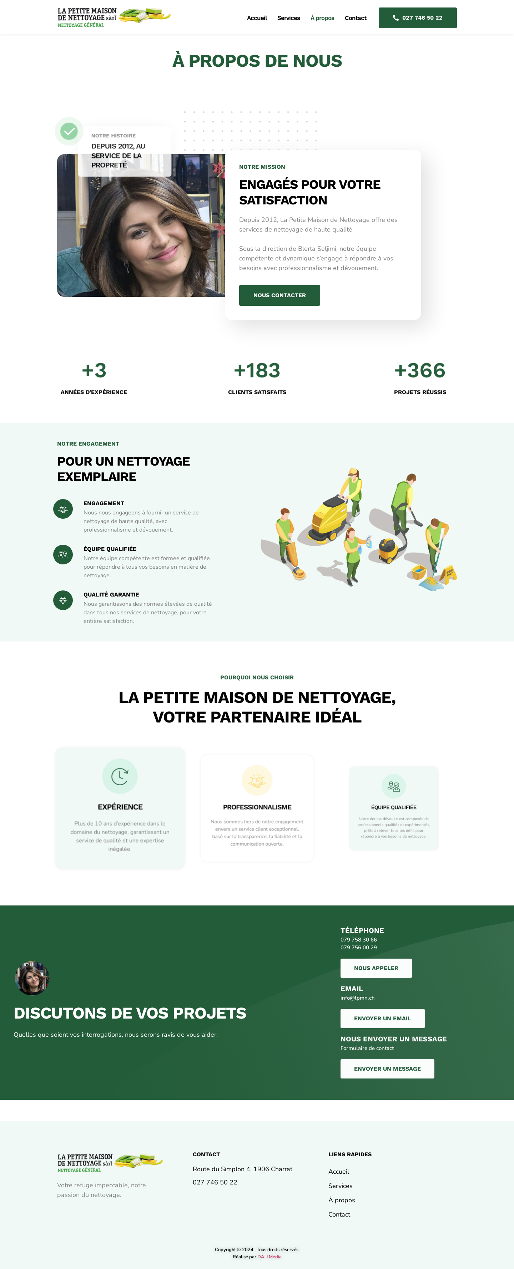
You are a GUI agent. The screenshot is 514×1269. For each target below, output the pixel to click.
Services (288, 17)
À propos (322, 17)
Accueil (257, 17)
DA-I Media (269, 1257)
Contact (355, 17)
